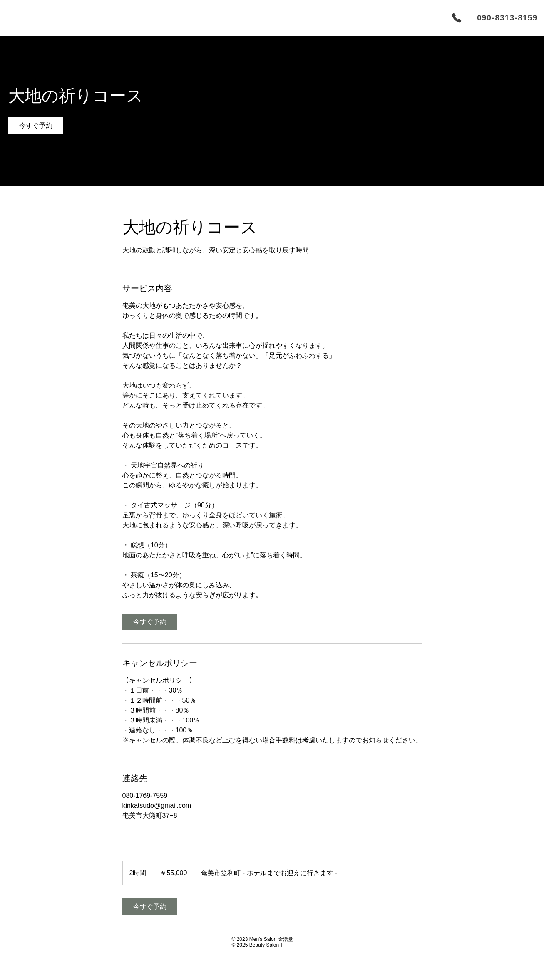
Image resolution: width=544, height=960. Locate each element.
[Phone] (456, 17)
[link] (35, 125)
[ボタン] (77, 942)
